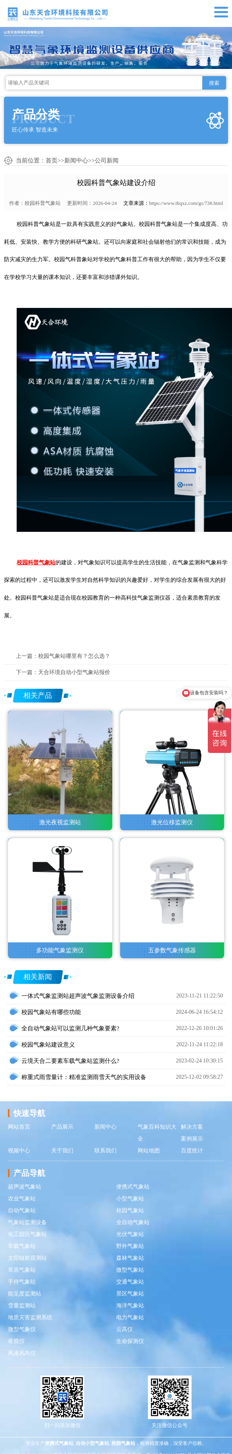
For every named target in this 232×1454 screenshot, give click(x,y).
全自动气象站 (133, 1222)
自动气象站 (22, 1210)
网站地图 (149, 1151)
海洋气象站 (130, 1306)
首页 (52, 160)
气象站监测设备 (27, 1222)
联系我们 (105, 1151)
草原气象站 (22, 1270)
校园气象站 (130, 1210)
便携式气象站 (133, 1187)
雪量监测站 (22, 1306)
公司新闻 (107, 160)
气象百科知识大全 (157, 1133)
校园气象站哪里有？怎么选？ (74, 656)
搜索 (214, 83)
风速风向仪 (22, 1353)
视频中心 (19, 1151)
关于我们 (62, 1151)
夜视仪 (16, 1341)
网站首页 (19, 1127)
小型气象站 (130, 1199)
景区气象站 (130, 1294)
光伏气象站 (130, 1234)
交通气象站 (130, 1282)
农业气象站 (22, 1199)
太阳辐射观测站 (27, 1258)
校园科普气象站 (43, 203)
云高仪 (124, 1329)
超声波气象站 (24, 1187)
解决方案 (192, 1127)
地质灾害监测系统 (30, 1317)
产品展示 (62, 1127)
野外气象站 (130, 1246)
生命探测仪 (130, 1341)
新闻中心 (76, 160)
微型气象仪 (22, 1329)
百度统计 (192, 1151)
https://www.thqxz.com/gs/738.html (186, 203)
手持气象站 (22, 1282)
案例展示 (192, 1139)
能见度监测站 (24, 1294)
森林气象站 (130, 1258)
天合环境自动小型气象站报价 (74, 672)
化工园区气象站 (27, 1234)
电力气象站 (130, 1317)
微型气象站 (130, 1270)
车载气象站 (22, 1246)
